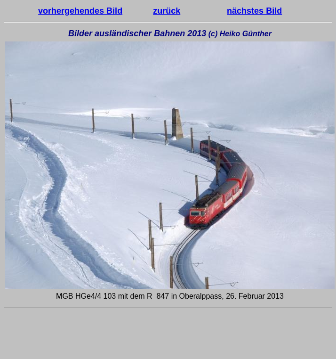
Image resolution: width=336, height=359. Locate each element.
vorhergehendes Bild (80, 11)
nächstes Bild (254, 11)
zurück (166, 11)
